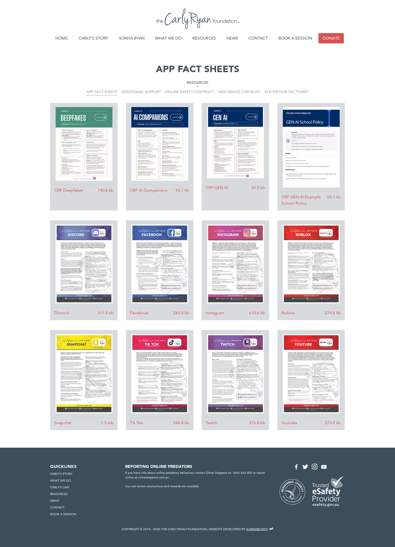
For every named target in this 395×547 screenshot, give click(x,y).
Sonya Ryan (132, 38)
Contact (258, 38)
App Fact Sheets (102, 91)
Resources (204, 38)
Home (61, 38)
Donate (331, 38)
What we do (168, 38)
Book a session (295, 38)
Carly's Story (93, 38)
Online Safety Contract (189, 91)
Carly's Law (59, 487)
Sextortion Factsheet (286, 91)
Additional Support (141, 91)
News (232, 38)
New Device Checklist (239, 91)
